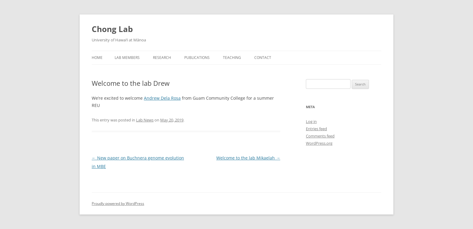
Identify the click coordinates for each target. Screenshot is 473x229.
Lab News (145, 120)
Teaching (232, 57)
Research (162, 57)
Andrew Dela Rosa (162, 98)
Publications (197, 57)
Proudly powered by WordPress (118, 203)
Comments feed (320, 136)
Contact (262, 57)
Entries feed (316, 128)
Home (97, 57)
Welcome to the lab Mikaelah (248, 158)
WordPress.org (319, 143)
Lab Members (127, 57)
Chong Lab (112, 29)
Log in (311, 121)
